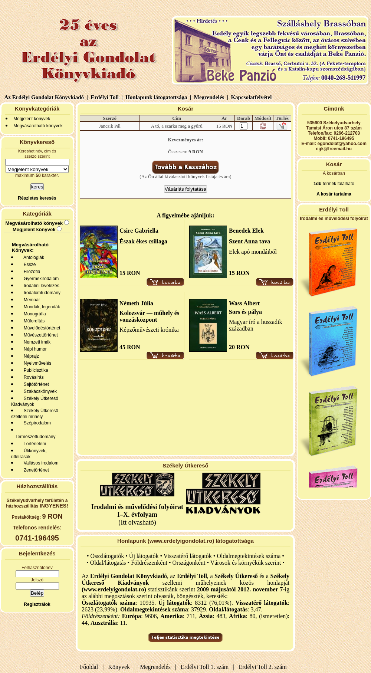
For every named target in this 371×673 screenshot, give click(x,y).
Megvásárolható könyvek (38, 125)
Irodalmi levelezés (40, 285)
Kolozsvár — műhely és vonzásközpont (149, 316)
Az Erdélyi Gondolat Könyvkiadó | (46, 97)
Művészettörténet (39, 335)
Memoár (30, 299)
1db (317, 183)
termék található (337, 183)
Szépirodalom (36, 423)
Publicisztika (34, 370)
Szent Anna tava (249, 241)
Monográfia (33, 313)
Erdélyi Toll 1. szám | (206, 667)
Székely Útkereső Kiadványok (34, 401)
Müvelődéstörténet (40, 328)
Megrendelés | (210, 97)
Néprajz (30, 356)
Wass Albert (244, 303)
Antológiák (32, 257)
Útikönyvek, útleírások (29, 453)
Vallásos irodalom (40, 463)
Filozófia (30, 271)
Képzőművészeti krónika (149, 329)
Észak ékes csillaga (143, 241)
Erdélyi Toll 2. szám (263, 667)
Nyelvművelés (36, 363)
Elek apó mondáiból (253, 252)
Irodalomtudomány (40, 292)
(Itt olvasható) (137, 514)
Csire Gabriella (138, 230)
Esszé (28, 264)
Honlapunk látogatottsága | (157, 97)
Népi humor (34, 349)
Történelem (33, 443)
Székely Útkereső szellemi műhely (34, 413)
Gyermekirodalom (40, 278)
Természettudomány (34, 436)
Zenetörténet (35, 470)
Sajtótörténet (35, 384)
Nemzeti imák (35, 342)
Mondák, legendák (40, 306)
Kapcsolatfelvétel (252, 97)
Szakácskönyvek (39, 391)
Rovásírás (32, 377)
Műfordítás (33, 321)
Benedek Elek (246, 230)
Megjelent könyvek (31, 118)
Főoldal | (92, 667)
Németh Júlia (136, 303)
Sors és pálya (245, 312)
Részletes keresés (37, 198)
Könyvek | (120, 667)
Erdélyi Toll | (106, 97)
